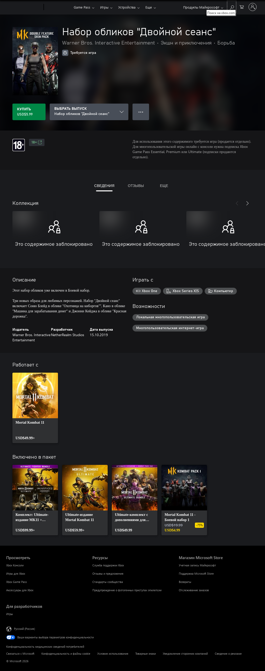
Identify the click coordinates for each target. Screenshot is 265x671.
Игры (104, 7)
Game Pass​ (82, 7)
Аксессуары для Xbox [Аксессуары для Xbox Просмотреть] (19, 590)
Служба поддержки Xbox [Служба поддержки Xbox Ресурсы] (108, 565)
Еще (148, 7)
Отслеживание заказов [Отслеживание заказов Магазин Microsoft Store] (194, 590)
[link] (35, 408)
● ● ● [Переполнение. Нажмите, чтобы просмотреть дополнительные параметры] (140, 111)
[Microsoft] (24, 7)
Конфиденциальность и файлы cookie (65, 653)
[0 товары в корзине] (242, 7)
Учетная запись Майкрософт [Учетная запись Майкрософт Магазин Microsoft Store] (197, 565)
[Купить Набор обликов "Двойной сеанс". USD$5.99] (29, 112)
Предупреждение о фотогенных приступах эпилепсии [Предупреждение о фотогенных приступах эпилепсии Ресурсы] (126, 590)
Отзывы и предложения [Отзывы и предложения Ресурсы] (107, 573)
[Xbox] (58, 7)
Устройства (127, 7)
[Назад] (237, 203)
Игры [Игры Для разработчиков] (9, 614)
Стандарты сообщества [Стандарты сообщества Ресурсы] (107, 581)
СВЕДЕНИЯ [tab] (104, 185)
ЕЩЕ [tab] (164, 185)
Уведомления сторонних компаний (185, 653)
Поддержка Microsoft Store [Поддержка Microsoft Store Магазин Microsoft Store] (196, 573)
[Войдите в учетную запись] (252, 7)
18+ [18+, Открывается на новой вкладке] (37, 142)
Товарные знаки (145, 653)
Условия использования (112, 653)
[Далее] (247, 203)
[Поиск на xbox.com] (231, 6)
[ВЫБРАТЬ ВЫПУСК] (89, 112)
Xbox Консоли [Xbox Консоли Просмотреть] (15, 565)
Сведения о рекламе (228, 653)
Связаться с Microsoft (20, 653)
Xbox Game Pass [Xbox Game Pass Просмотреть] (16, 581)
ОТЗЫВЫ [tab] (136, 185)
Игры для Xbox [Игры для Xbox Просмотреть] (15, 573)
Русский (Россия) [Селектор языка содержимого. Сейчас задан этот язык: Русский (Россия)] (24, 628)
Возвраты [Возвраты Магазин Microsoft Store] (185, 581)
